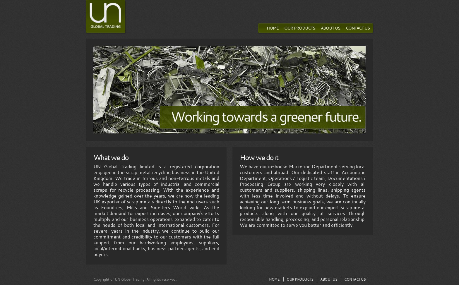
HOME (273, 28)
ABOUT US (330, 28)
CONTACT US (358, 28)
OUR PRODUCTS (299, 28)
